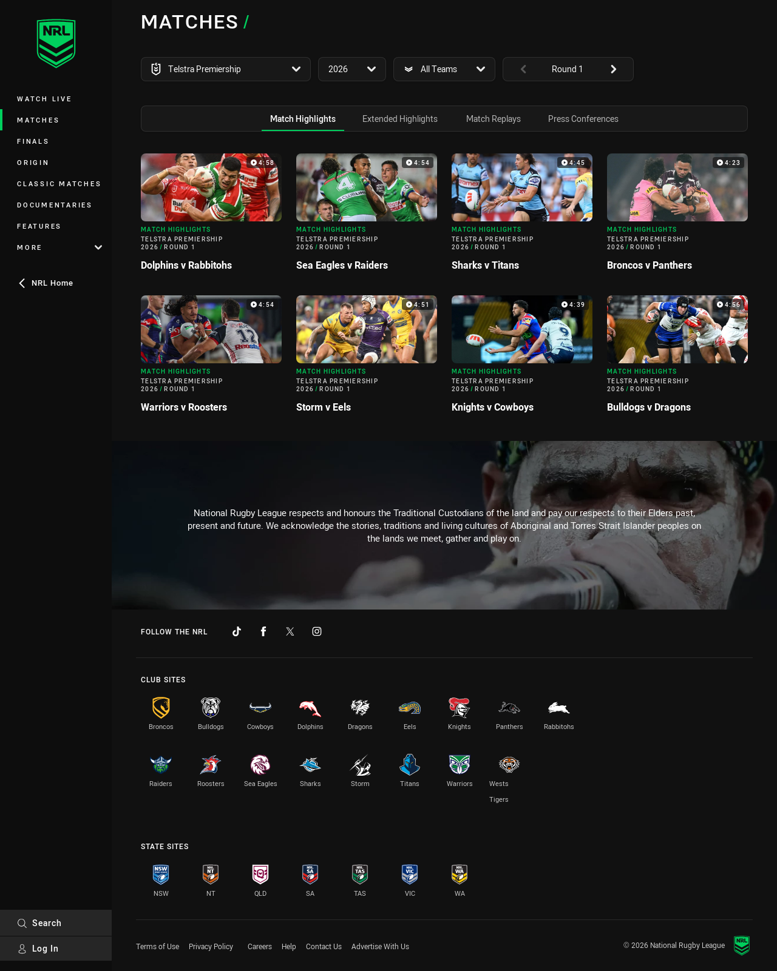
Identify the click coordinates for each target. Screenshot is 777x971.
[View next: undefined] (619, 69)
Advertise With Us (380, 946)
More (59, 247)
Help (289, 946)
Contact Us (324, 946)
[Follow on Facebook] (263, 631)
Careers (260, 946)
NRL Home (45, 282)
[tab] (303, 118)
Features (39, 225)
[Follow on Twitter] (290, 631)
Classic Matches (59, 183)
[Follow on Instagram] (317, 631)
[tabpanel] (444, 288)
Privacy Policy (211, 946)
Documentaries (55, 204)
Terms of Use (157, 946)
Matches (38, 119)
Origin (33, 162)
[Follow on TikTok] (237, 631)
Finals (33, 141)
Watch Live (44, 98)
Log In (38, 948)
